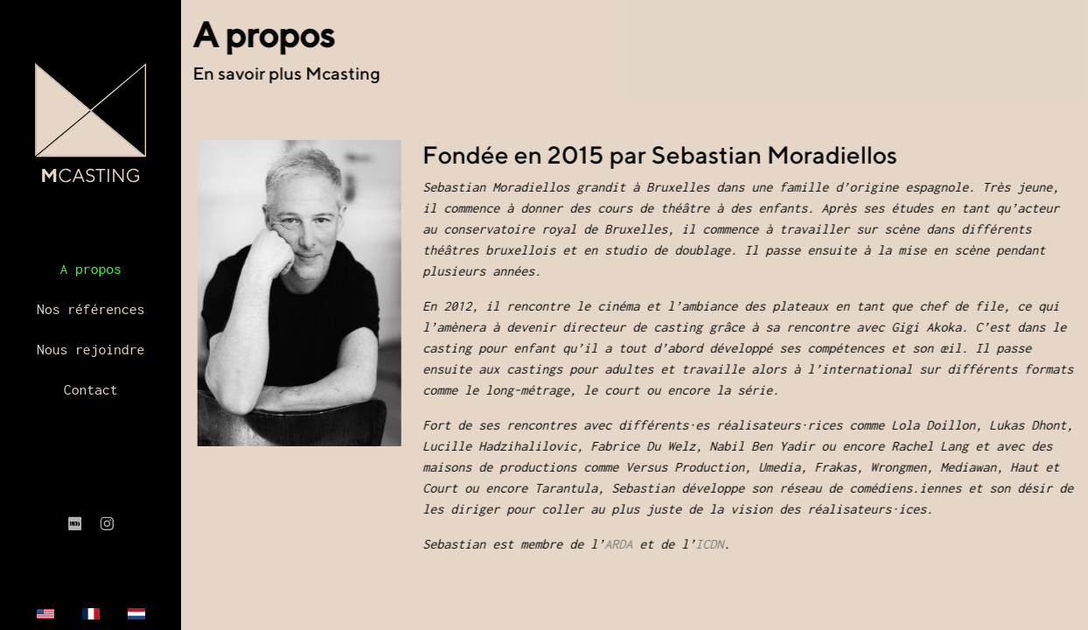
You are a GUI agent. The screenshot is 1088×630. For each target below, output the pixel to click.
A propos (90, 268)
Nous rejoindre (90, 349)
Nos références (90, 309)
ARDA (624, 543)
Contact (91, 389)
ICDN (715, 543)
